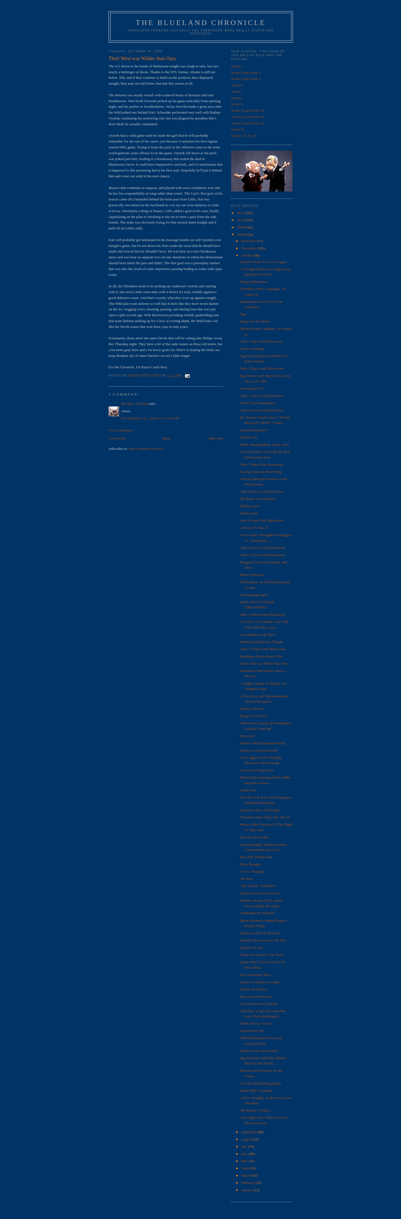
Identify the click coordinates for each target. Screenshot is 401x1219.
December (249, 241)
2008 (241, 234)
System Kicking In (253, 430)
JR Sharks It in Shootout (257, 499)
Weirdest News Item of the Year (263, 940)
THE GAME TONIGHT (257, 886)
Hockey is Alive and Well (258, 750)
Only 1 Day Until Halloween (261, 341)
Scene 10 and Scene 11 (247, 110)
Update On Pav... (252, 947)
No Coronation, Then (255, 975)
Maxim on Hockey (253, 989)
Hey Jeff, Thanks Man (256, 857)
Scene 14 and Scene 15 (248, 123)
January (247, 1190)
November (249, 248)
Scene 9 (237, 104)
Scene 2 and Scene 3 (246, 72)
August (247, 1139)
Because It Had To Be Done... (261, 933)
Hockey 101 (249, 437)
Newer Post (117, 438)
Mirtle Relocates (252, 575)
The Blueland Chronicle (201, 23)
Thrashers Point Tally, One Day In (265, 817)
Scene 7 (237, 91)
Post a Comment (121, 430)
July (244, 1146)
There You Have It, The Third (261, 955)
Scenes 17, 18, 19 (243, 136)
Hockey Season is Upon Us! (260, 893)
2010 (241, 220)
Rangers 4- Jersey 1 (254, 716)
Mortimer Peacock (134, 403)
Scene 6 (237, 85)
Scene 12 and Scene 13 (248, 117)
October (247, 255)
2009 (241, 227)
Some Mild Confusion (256, 1090)
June (245, 1154)
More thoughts (250, 864)
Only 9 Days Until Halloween (261, 520)
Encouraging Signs (254, 595)
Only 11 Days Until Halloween (262, 555)
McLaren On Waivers (255, 996)
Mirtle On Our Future (255, 1023)
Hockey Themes (252, 709)
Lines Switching (252, 349)
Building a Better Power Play (261, 656)
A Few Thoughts (252, 871)
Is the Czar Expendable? (257, 403)
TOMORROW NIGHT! (257, 913)
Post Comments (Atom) (146, 449)
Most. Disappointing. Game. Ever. (265, 444)
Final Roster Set (251, 1031)
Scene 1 (237, 66)
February (248, 1183)
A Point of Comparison (256, 770)
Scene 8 (237, 98)
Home (166, 438)
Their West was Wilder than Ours (264, 663)
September (249, 1132)
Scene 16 (237, 129)
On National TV (251, 388)
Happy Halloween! (254, 281)
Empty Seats (249, 513)
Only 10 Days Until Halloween (262, 548)
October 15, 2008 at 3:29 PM (150, 418)
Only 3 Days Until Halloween (261, 396)
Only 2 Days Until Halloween (261, 368)
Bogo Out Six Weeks (255, 321)
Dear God (247, 736)
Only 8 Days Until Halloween (261, 491)
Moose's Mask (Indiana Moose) (263, 743)
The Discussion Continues (259, 1004)
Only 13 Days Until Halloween (262, 614)
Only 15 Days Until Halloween (262, 649)
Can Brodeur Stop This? (257, 634)
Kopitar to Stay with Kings (259, 810)
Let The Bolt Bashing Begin (260, 1083)
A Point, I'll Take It (254, 528)
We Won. (246, 879)
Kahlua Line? (250, 506)
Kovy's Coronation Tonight (259, 982)
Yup (243, 314)
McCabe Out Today (254, 837)
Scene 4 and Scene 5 (246, 79)
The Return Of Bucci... (256, 1110)
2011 (241, 213)
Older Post (215, 438)
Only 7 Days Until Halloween (261, 464)
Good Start (248, 790)
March (246, 1175)
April (245, 1168)
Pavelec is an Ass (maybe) (259, 1051)
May (245, 1161)
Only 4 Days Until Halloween (261, 410)
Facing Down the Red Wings (261, 472)
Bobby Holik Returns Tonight (261, 642)
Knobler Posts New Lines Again (263, 262)
